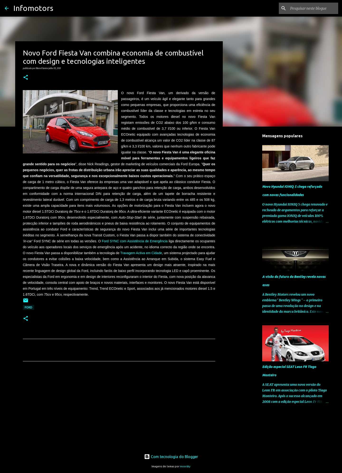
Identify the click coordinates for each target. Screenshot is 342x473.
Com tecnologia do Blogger (171, 457)
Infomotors (33, 8)
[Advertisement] (119, 409)
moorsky (185, 466)
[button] (25, 77)
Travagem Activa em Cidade (141, 253)
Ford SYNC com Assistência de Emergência (135, 241)
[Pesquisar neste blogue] (313, 8)
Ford (28, 307)
